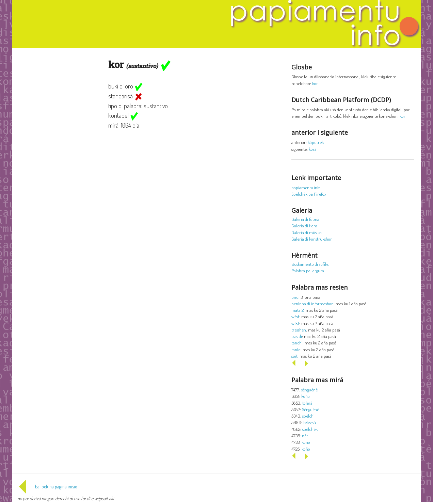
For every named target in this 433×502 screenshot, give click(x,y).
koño (305, 396)
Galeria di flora (304, 225)
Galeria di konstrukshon (312, 239)
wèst (295, 316)
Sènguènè (310, 409)
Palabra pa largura (307, 270)
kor (315, 83)
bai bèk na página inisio (47, 486)
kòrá (313, 149)
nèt (305, 435)
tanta (296, 349)
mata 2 (297, 310)
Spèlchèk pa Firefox (308, 194)
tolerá (307, 403)
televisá (309, 422)
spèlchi (308, 416)
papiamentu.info (306, 187)
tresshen (298, 330)
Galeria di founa (305, 219)
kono (306, 442)
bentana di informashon (312, 303)
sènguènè (309, 389)
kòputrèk (316, 142)
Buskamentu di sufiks (309, 264)
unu (295, 297)
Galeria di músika (306, 232)
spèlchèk (310, 429)
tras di (296, 336)
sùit (294, 356)
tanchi (297, 342)
